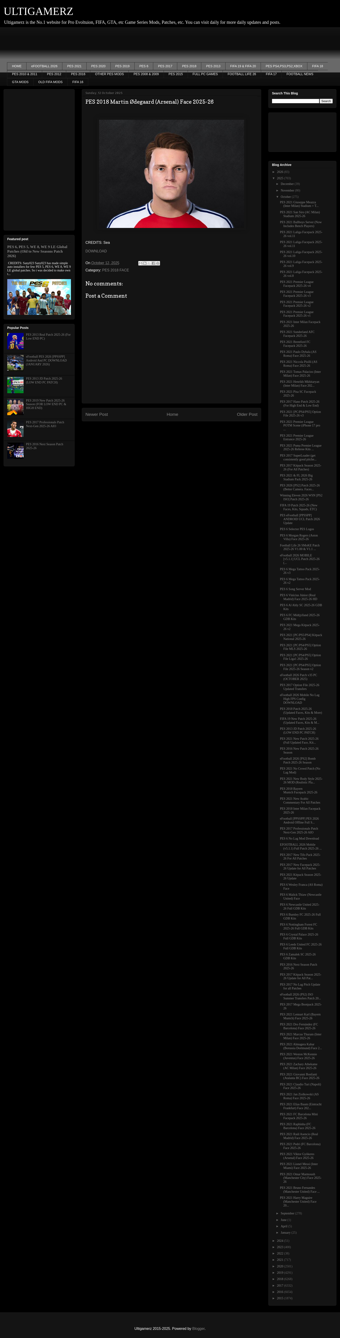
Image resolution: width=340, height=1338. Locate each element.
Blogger (198, 1329)
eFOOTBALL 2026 (44, 66)
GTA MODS (20, 82)
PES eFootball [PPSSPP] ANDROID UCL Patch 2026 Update (300, 519)
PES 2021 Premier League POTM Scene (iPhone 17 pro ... (300, 425)
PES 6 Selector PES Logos (297, 529)
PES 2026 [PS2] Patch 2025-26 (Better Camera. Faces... (300, 487)
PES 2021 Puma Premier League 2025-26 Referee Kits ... (301, 447)
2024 (280, 1240)
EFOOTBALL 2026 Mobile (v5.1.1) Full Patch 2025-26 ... (301, 846)
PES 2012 (54, 74)
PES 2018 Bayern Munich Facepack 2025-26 (298, 790)
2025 (280, 178)
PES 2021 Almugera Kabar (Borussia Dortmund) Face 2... (301, 1046)
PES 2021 (74, 66)
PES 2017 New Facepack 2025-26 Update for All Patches (300, 866)
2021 (280, 1259)
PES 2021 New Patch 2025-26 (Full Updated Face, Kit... (299, 740)
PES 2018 (189, 66)
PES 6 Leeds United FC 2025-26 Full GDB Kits (301, 946)
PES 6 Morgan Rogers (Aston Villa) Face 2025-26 (299, 537)
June (284, 1220)
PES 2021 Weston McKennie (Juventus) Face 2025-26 (298, 1056)
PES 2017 (165, 66)
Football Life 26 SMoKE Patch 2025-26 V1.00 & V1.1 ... (300, 547)
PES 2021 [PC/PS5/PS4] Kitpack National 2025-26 (301, 637)
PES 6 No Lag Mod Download (299, 838)
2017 (280, 1285)
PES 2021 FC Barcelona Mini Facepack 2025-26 (299, 1116)
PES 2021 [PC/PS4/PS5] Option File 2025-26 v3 (300, 413)
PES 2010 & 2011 (24, 74)
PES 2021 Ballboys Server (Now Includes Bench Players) (301, 224)
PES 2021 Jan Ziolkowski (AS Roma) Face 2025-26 (299, 1096)
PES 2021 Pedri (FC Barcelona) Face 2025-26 (300, 1146)
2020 (280, 1266)
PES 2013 (213, 66)
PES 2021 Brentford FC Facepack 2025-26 (295, 343)
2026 (280, 172)
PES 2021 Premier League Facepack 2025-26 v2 (296, 304)
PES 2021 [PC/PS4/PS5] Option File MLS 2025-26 (300, 647)
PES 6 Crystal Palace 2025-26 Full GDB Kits (299, 936)
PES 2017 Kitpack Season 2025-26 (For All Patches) (300, 467)
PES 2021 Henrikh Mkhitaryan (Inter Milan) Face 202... (299, 383)
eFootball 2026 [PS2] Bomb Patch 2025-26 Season (298, 760)
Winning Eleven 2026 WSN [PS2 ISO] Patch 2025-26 (301, 497)
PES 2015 (176, 74)
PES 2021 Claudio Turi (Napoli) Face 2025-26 (300, 1086)
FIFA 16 (77, 82)
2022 (280, 1253)
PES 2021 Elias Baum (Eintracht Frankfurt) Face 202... (301, 1106)
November (288, 190)
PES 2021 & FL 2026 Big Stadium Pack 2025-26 (296, 477)
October (286, 197)
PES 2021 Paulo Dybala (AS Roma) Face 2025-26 (298, 353)
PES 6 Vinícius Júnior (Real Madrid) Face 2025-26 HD (298, 597)
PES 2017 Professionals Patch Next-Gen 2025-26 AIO (45, 424)
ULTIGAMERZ (38, 11)
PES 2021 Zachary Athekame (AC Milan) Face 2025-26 (298, 1066)
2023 (280, 1247)
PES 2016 (78, 74)
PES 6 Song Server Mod (295, 589)
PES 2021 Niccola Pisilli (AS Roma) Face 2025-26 (298, 363)
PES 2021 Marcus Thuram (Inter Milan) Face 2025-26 (300, 1036)
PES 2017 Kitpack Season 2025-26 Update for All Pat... (300, 976)
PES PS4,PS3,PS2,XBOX (284, 66)
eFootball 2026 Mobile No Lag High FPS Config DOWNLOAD (299, 698)
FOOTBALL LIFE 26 (242, 74)
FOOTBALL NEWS (300, 74)
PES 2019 (122, 66)
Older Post (247, 414)
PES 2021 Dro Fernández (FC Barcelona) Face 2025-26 (299, 1026)
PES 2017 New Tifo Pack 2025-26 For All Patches (300, 856)
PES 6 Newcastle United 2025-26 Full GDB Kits (299, 906)
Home (172, 414)
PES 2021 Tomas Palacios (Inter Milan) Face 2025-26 (300, 373)
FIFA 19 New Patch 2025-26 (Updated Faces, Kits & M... (299, 720)
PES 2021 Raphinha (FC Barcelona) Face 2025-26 (298, 1126)
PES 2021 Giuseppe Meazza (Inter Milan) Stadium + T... (299, 204)
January (286, 1232)
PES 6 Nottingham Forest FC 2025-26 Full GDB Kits (298, 926)
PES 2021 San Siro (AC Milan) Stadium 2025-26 (300, 214)
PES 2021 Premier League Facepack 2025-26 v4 (296, 283)
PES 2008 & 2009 (146, 74)
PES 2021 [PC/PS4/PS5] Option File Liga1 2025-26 (300, 657)
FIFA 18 (317, 66)
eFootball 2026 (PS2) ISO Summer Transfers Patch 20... (300, 996)
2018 (280, 1279)
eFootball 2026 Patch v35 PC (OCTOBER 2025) (298, 677)
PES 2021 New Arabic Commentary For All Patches (300, 800)
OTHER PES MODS (109, 74)
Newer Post (96, 414)
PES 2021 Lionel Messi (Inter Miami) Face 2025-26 (299, 1166)
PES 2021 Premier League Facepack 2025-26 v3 (296, 293)
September (288, 1213)
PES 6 (143, 66)
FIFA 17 (271, 74)
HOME (17, 66)
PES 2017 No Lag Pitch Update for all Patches (300, 986)
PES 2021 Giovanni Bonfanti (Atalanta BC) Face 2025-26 (299, 1076)
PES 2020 (98, 66)
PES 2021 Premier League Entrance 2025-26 (296, 437)
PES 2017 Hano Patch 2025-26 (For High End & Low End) (299, 403)
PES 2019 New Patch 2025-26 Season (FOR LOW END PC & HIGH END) (46, 404)
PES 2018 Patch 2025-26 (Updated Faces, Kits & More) (301, 710)
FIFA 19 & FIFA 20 (243, 66)
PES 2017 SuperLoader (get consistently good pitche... (298, 457)
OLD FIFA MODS (50, 82)
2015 (280, 1298)
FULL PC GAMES (205, 74)
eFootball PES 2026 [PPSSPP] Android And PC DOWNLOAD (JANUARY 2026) (46, 360)
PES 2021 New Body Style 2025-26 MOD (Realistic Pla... (301, 780)
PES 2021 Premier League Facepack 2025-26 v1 (296, 314)
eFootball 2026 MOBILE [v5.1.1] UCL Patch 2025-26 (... (300, 559)
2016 (280, 1292)
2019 (280, 1272)
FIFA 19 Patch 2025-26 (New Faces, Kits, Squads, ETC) (298, 507)
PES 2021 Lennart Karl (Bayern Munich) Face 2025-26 (300, 1016)
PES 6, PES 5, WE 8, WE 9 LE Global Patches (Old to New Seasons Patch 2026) (37, 251)
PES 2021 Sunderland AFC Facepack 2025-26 (297, 333)
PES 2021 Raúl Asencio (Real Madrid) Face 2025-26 (299, 1136)
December (287, 184)
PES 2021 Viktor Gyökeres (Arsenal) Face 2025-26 (297, 1156)
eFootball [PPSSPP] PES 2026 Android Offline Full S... (299, 820)
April (284, 1226)
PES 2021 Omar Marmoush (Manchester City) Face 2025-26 (300, 1178)
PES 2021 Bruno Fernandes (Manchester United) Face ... (300, 1189)
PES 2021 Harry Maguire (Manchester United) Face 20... (298, 1201)
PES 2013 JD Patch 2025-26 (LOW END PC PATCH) (44, 380)
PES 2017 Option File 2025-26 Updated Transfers (299, 687)
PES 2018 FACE (115, 270)
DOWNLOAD (96, 251)
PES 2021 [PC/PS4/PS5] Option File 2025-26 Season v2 (300, 667)
